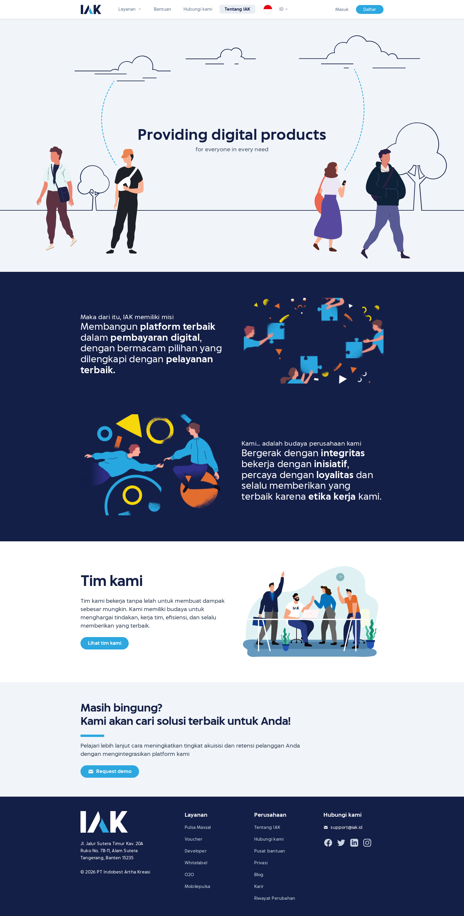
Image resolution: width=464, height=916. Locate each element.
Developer (196, 851)
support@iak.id (346, 827)
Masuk (342, 9)
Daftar (369, 9)
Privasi (261, 862)
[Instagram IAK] (367, 842)
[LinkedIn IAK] (354, 842)
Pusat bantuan (269, 851)
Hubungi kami (197, 9)
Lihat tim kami (104, 643)
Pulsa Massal (198, 827)
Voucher (193, 839)
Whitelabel (196, 862)
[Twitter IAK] (341, 842)
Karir (259, 886)
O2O (189, 874)
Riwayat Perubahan (274, 898)
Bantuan (162, 9)
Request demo (110, 771)
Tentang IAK (237, 9)
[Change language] (283, 9)
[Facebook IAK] (328, 842)
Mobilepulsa (197, 886)
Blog (259, 874)
